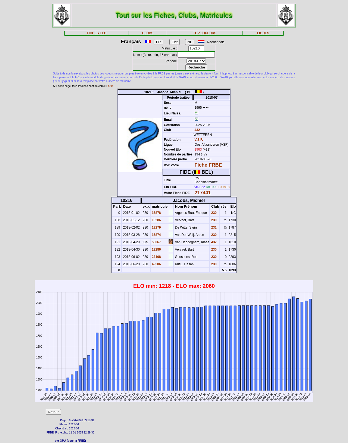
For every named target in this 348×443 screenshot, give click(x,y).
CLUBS (147, 33)
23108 (156, 257)
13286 (156, 220)
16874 (156, 235)
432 (197, 130)
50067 (156, 242)
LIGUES (263, 33)
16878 (156, 213)
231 (213, 227)
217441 (202, 192)
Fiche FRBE (208, 165)
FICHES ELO (96, 33)
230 (213, 213)
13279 (156, 227)
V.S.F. (198, 140)
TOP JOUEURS (204, 33)
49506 (156, 264)
